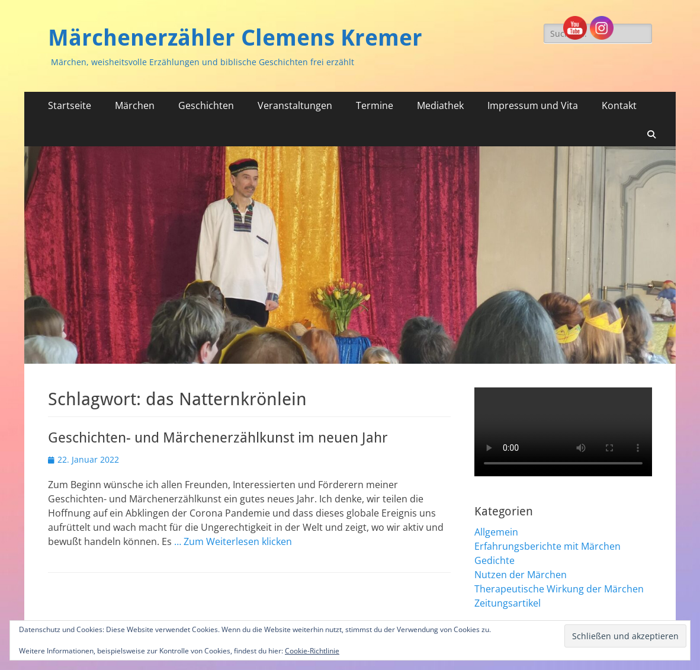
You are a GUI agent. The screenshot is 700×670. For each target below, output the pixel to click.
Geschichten (206, 105)
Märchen (135, 105)
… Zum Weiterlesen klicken (233, 541)
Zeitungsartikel (507, 603)
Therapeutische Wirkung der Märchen (559, 588)
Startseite (69, 105)
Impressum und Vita (532, 105)
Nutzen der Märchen (520, 574)
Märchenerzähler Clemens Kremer (235, 38)
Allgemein (496, 531)
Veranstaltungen (295, 105)
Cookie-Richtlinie (312, 651)
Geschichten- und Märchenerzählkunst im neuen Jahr (218, 437)
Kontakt (619, 105)
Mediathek (440, 105)
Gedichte (494, 560)
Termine (374, 105)
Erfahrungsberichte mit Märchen (547, 546)
